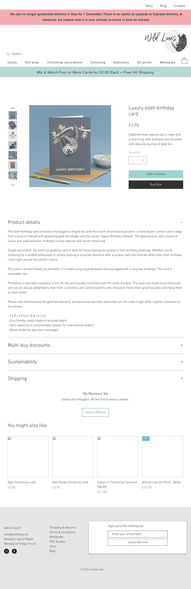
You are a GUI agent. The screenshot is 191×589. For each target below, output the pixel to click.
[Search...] (34, 54)
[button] (184, 60)
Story (149, 6)
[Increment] (143, 160)
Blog (163, 6)
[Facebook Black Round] (14, 551)
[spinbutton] (138, 160)
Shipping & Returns (63, 528)
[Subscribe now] (138, 542)
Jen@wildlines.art (16, 535)
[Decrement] (132, 160)
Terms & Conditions (62, 532)
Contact (179, 6)
